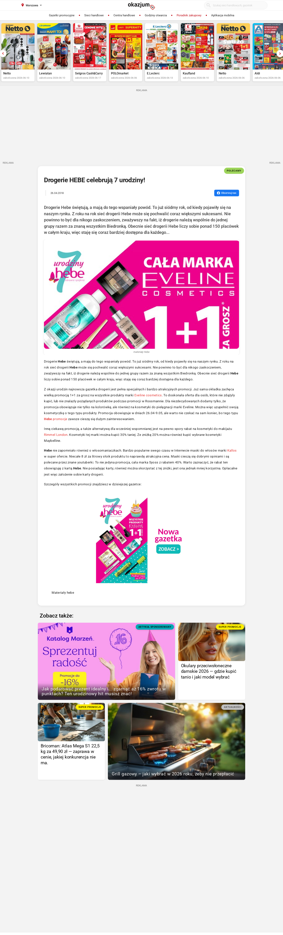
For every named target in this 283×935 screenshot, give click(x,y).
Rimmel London (55, 435)
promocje (55, 419)
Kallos (232, 450)
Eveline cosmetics (148, 395)
